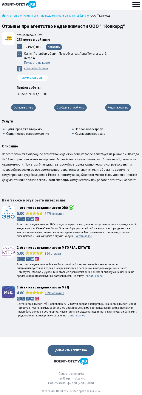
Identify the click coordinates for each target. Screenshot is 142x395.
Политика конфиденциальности (71, 383)
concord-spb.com (36, 68)
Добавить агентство (71, 350)
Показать (54, 47)
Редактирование (118, 107)
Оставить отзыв (23, 107)
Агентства (13, 15)
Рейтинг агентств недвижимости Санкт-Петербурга (54, 15)
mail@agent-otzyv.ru (71, 378)
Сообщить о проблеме (70, 107)
